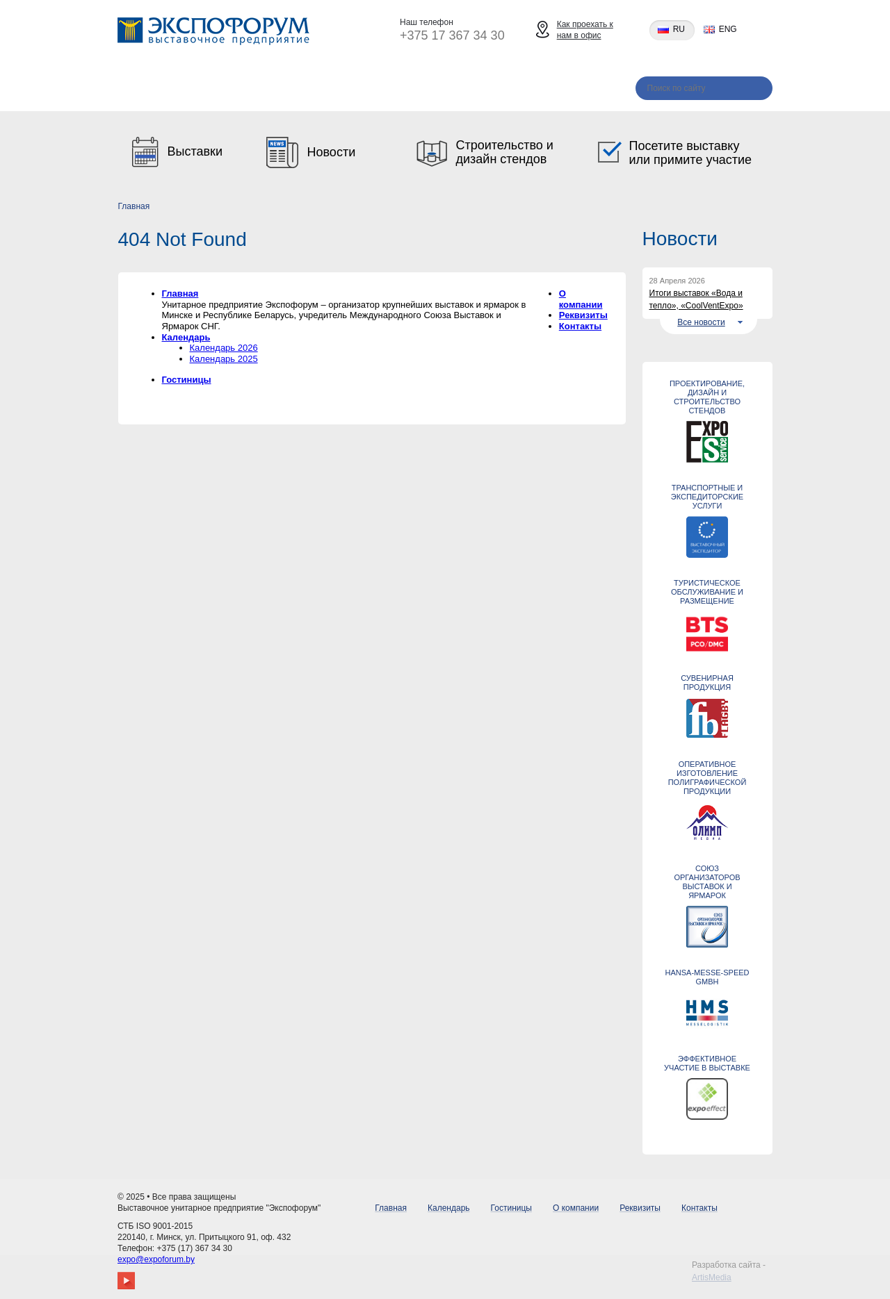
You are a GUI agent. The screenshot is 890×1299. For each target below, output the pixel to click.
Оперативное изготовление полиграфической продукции (707, 777)
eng (728, 29)
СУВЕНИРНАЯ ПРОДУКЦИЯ (707, 682)
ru (679, 29)
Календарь (221, 90)
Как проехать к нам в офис (585, 29)
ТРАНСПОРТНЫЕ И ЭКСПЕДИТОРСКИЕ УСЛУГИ (707, 496)
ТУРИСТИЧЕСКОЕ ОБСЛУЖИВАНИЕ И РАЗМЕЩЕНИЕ (707, 592)
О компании (405, 90)
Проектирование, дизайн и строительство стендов (707, 397)
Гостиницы (312, 90)
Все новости (701, 322)
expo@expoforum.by (156, 1259)
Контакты (583, 90)
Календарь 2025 (224, 359)
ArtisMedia (711, 1277)
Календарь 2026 (224, 347)
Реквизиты (497, 90)
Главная (139, 90)
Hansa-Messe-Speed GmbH (707, 977)
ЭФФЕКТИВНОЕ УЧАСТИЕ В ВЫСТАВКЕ (707, 1063)
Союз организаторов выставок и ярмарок (707, 882)
